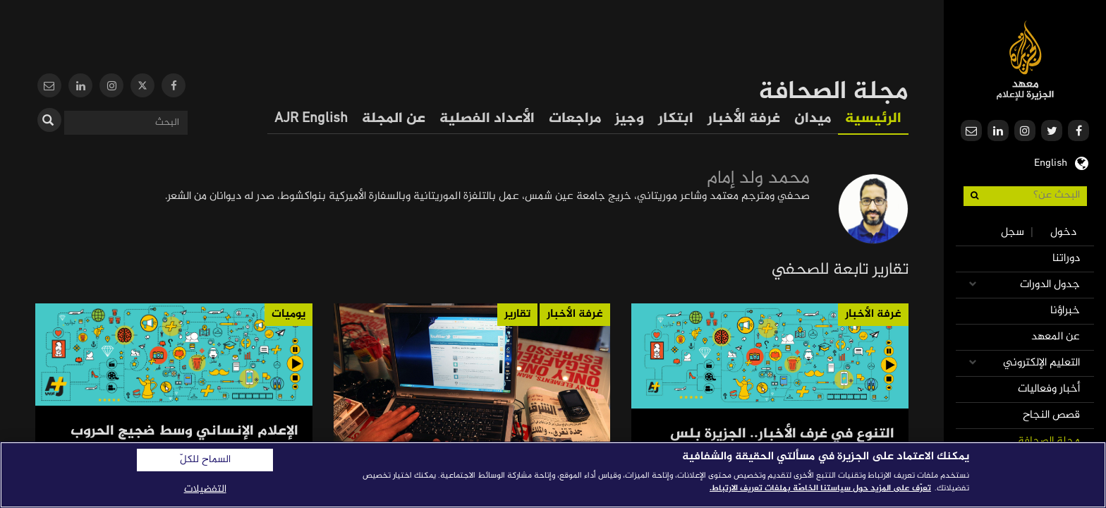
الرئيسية (873, 119)
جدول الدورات (1050, 284)
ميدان (812, 119)
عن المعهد (1055, 336)
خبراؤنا (1065, 310)
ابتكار (675, 119)
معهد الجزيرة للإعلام (1025, 60)
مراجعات (575, 119)
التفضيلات (205, 489)
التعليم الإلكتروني (1041, 363)
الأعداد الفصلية (487, 119)
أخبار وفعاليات (1049, 389)
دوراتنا (1066, 258)
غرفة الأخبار (743, 119)
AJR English (311, 119)
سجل (1012, 232)
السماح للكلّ (205, 460)
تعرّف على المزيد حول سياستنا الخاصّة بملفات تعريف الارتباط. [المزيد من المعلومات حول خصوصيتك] (820, 488)
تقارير (517, 314)
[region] (553, 475)
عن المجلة (393, 119)
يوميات (288, 314)
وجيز (629, 119)
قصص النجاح (1051, 415)
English (1050, 161)
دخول (1063, 232)
